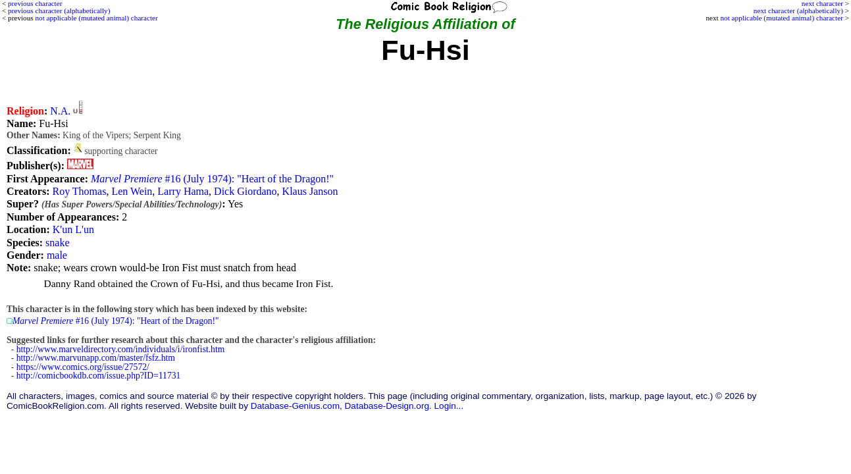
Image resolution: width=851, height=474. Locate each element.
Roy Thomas (79, 191)
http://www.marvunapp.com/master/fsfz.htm (95, 358)
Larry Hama (183, 191)
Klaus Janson (310, 191)
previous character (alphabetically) (59, 10)
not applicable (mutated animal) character (782, 18)
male (57, 255)
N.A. (60, 111)
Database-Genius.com (295, 406)
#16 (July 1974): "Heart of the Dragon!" (212, 178)
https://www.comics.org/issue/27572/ (82, 367)
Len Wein (131, 191)
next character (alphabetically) (798, 10)
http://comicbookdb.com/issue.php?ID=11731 (98, 376)
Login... (449, 406)
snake (57, 242)
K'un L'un (73, 229)
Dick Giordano (245, 191)
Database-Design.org (387, 406)
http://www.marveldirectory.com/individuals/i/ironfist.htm (120, 349)
